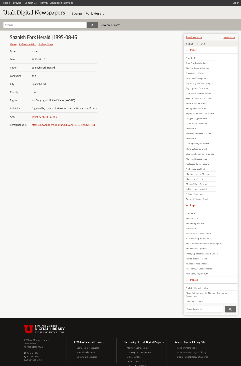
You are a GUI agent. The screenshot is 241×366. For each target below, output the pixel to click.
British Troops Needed (196, 189)
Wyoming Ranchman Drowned (200, 153)
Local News (191, 128)
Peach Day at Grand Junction (199, 268)
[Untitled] (190, 58)
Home (6, 2)
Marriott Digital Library (138, 347)
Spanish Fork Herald (88, 13)
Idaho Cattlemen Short (196, 148)
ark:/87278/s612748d (44, 116)
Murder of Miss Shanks (196, 263)
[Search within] (204, 309)
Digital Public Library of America (192, 356)
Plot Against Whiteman (196, 108)
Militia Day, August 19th (197, 273)
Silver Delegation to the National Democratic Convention (206, 295)
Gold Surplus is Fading (196, 63)
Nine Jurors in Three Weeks (198, 93)
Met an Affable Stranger (197, 184)
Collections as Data (136, 361)
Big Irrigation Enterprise (197, 88)
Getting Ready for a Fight (197, 143)
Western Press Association (198, 233)
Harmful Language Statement (56, 2)
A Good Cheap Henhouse (197, 238)
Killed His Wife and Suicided (199, 98)
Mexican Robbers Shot (196, 158)
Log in (236, 2)
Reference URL (27, 44)
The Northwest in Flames (197, 68)
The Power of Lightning (196, 248)
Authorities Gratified (195, 168)
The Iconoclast (192, 218)
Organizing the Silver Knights (199, 83)
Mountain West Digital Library (192, 352)
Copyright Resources (87, 356)
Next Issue (229, 37)
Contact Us (31, 2)
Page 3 (194, 279)
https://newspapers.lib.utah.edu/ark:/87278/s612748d (63, 124)
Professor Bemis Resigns (197, 163)
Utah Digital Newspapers (139, 352)
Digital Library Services (88, 347)
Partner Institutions (187, 347)
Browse (17, 2)
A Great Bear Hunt (194, 194)
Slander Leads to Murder (197, 174)
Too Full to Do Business (197, 103)
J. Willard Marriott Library (36, 339)
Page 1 (194, 50)
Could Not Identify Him (196, 123)
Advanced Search (110, 25)
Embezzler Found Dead (197, 199)
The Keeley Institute (195, 223)
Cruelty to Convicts (194, 301)
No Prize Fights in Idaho (197, 288)
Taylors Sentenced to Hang (198, 133)
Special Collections (86, 352)
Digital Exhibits (134, 356)
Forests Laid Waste (195, 73)
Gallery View (45, 44)
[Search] (45, 25)
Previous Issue (194, 37)
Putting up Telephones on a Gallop (202, 253)
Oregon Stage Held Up (196, 118)
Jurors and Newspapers (197, 78)
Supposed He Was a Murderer (200, 113)
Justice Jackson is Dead (196, 258)
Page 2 (194, 205)
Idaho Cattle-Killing (194, 179)
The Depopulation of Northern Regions (204, 243)
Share (13, 44)
